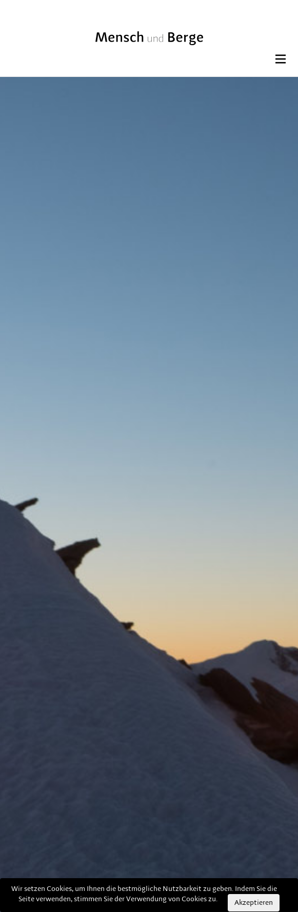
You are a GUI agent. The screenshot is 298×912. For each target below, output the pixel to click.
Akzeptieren (253, 902)
